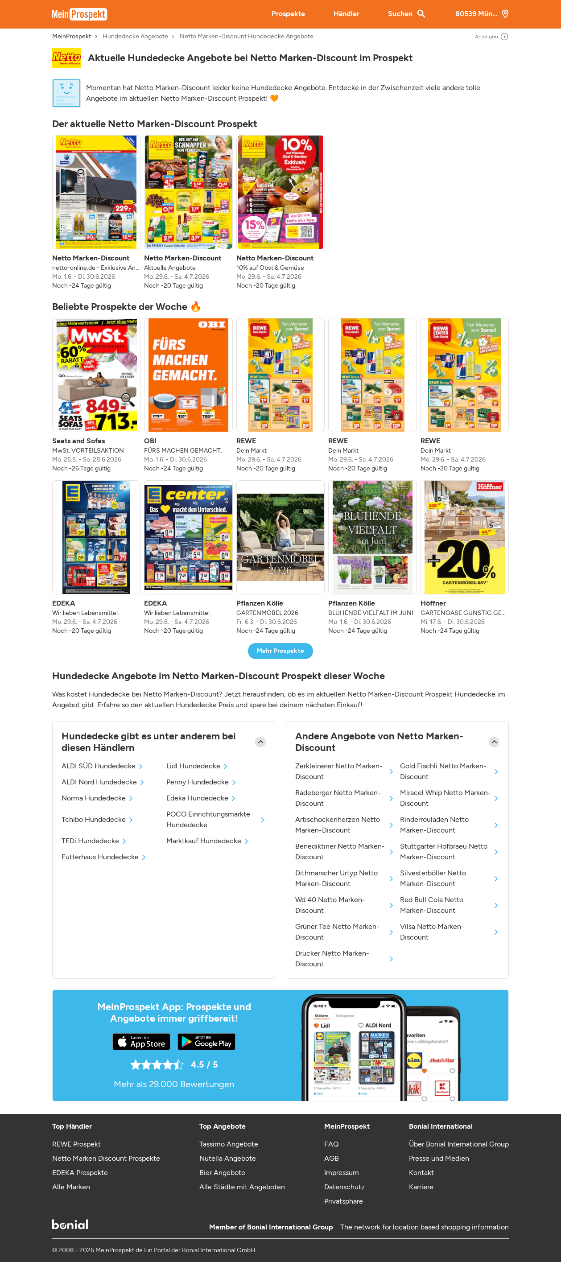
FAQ (331, 1144)
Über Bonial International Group (459, 1144)
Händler (346, 13)
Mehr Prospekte (281, 651)
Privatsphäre (343, 1201)
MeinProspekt (71, 36)
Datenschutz (344, 1187)
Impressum (341, 1172)
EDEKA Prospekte (80, 1172)
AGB (331, 1158)
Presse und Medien (439, 1158)
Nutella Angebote (227, 1158)
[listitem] (96, 212)
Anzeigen (492, 36)
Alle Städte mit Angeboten (242, 1187)
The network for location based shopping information (424, 1227)
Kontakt (421, 1172)
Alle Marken (71, 1187)
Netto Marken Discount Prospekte (106, 1158)
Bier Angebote (222, 1172)
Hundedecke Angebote (135, 36)
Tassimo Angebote (228, 1144)
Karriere (421, 1187)
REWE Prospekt (76, 1144)
